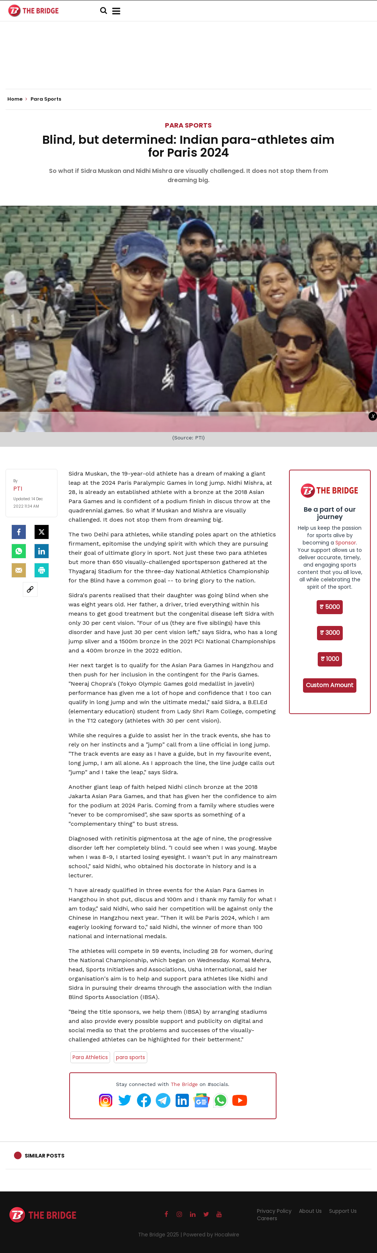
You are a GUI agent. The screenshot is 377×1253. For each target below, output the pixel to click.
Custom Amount (329, 685)
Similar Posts (44, 1155)
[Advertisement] (188, 66)
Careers (267, 1218)
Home (17, 99)
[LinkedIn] (41, 551)
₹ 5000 (330, 607)
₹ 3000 (330, 633)
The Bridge (184, 1084)
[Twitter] (41, 532)
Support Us (343, 1211)
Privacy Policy (274, 1211)
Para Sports (188, 125)
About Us (310, 1211)
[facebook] (18, 532)
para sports (130, 1057)
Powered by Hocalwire (211, 1234)
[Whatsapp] (18, 551)
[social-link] (30, 589)
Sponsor (345, 542)
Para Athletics (90, 1057)
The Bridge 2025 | (160, 1234)
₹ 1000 (330, 659)
